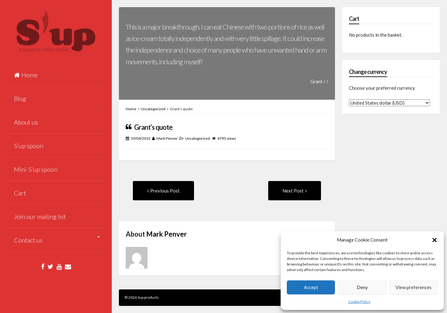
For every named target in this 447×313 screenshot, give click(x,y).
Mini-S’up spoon (35, 169)
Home (26, 75)
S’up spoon (28, 145)
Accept (311, 287)
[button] (434, 240)
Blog (20, 98)
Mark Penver (167, 138)
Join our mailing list (40, 216)
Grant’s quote (153, 127)
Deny (362, 287)
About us (26, 122)
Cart (20, 193)
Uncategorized (153, 109)
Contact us (28, 240)
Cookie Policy (359, 301)
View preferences (413, 287)
